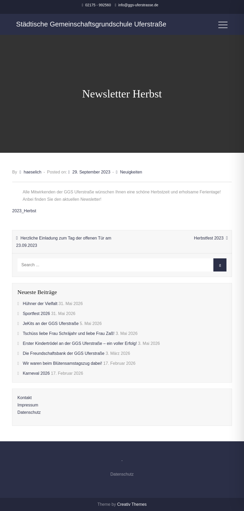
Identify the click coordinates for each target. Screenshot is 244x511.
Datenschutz (29, 412)
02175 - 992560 (98, 5)
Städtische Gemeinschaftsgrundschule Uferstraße (91, 24)
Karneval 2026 (36, 373)
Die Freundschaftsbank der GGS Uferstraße (63, 353)
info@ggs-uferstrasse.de (138, 5)
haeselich (33, 172)
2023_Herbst (24, 211)
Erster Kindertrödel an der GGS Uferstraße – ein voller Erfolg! (80, 343)
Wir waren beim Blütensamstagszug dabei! (62, 363)
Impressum (28, 405)
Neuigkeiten (131, 172)
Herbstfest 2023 (209, 238)
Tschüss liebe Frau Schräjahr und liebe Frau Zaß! (68, 333)
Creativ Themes (132, 504)
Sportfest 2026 (36, 313)
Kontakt (25, 397)
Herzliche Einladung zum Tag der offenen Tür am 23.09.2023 (63, 242)
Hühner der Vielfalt (40, 303)
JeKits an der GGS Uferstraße (51, 323)
